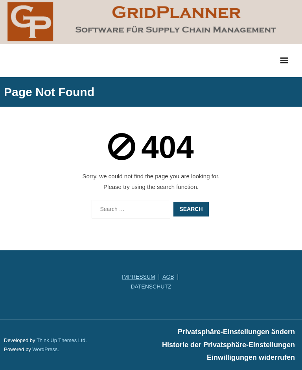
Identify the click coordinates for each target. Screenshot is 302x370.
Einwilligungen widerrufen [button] (251, 357)
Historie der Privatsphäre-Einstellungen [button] (228, 345)
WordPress (44, 349)
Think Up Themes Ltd (61, 340)
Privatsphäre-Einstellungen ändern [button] (236, 332)
